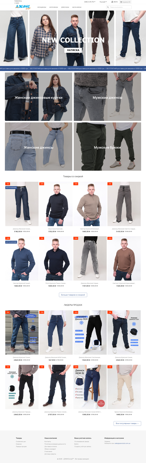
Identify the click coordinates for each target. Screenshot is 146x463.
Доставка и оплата (51, 446)
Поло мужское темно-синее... (56, 283)
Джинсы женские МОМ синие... (56, 357)
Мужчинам (53, 7)
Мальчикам (76, 7)
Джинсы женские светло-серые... (124, 229)
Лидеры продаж (21, 446)
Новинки (19, 444)
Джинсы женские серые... (90, 283)
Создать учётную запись (82, 446)
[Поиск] (119, 7)
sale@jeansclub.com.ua (122, 443)
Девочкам (65, 7)
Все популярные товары (127, 423)
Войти (76, 444)
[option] (73, 38)
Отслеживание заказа (81, 441)
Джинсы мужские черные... (21, 412)
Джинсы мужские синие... (22, 357)
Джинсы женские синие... (22, 229)
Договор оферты (50, 454)
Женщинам (41, 7)
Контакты (48, 441)
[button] (11, 38)
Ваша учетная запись (82, 438)
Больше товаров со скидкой (73, 295)
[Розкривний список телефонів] (90, 2)
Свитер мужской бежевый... (90, 229)
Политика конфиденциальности (55, 444)
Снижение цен (21, 441)
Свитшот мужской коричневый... (124, 283)
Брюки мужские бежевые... (124, 412)
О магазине (48, 451)
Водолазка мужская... (56, 229)
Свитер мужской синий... (22, 283)
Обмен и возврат (50, 449)
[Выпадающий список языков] (103, 2)
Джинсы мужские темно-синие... (56, 412)
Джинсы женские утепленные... (90, 357)
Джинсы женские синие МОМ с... (90, 412)
